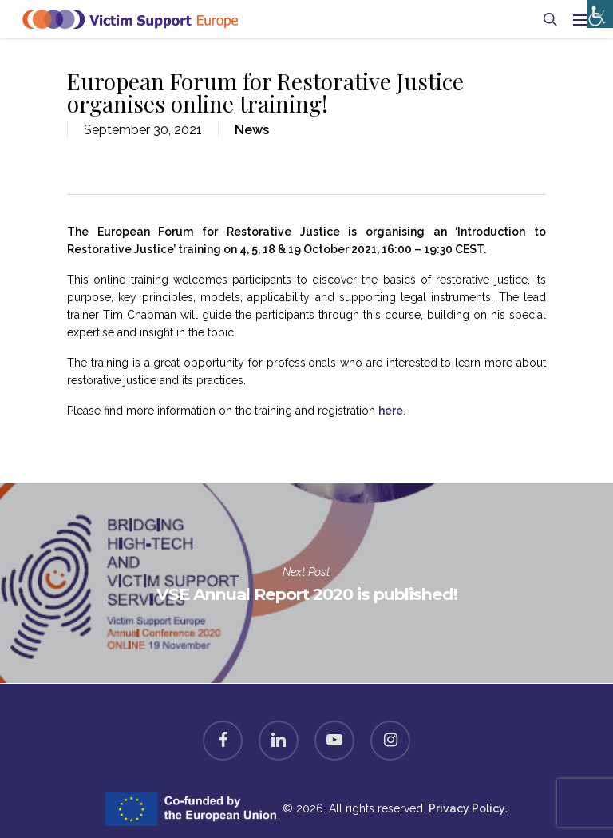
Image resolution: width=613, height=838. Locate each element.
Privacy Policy (467, 808)
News (252, 129)
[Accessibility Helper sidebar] (597, 10)
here (390, 410)
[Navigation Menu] (582, 19)
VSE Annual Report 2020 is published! (306, 583)
